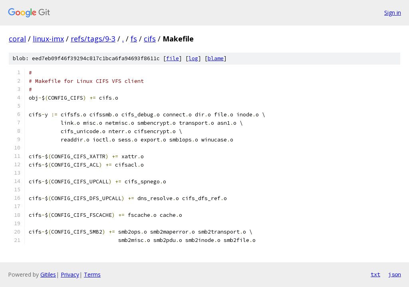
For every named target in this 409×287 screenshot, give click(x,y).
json (394, 274)
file (172, 58)
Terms (92, 274)
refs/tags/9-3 (93, 38)
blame (216, 58)
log (193, 58)
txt (375, 274)
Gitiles (48, 274)
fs (134, 38)
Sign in (392, 12)
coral (17, 38)
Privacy (70, 274)
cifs (150, 38)
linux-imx (48, 38)
